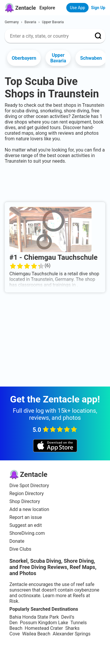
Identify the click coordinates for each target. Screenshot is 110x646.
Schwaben (91, 58)
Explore (47, 8)
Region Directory (26, 493)
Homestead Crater (44, 628)
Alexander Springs (71, 634)
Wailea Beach (36, 634)
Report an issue (25, 517)
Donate (16, 541)
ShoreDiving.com (27, 533)
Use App (77, 7)
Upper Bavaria (58, 58)
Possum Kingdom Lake (44, 622)
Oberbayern (24, 58)
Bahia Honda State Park (34, 617)
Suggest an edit (25, 525)
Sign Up (98, 7)
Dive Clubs (20, 549)
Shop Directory (24, 501)
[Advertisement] (55, 182)
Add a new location (29, 509)
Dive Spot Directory (29, 485)
